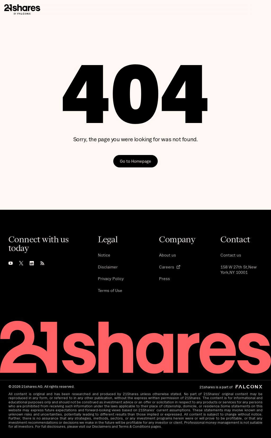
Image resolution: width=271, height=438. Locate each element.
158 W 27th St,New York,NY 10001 (238, 269)
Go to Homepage (135, 161)
